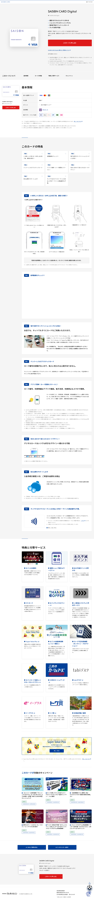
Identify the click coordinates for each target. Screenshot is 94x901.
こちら (83, 523)
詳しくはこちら (78, 123)
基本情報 (24, 78)
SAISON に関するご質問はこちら (59, 52)
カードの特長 (37, 78)
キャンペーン (68, 78)
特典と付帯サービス (52, 78)
